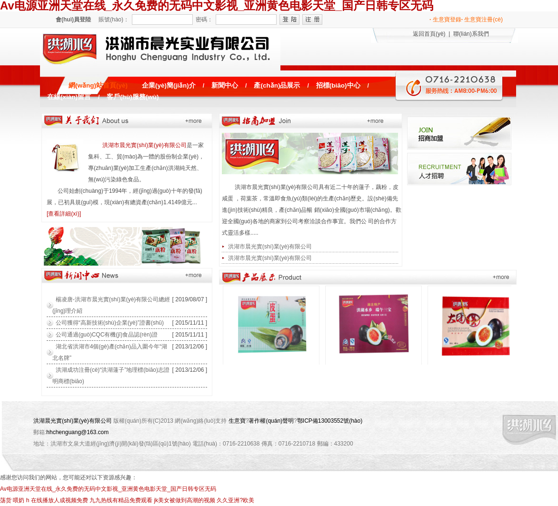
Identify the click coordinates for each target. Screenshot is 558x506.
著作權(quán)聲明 (271, 420)
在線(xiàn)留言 (69, 96)
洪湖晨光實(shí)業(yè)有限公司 (72, 420)
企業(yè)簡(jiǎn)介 (169, 85)
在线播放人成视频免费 (59, 500)
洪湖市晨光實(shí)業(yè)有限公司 (144, 145)
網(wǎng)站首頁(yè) (98, 85)
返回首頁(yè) (429, 33)
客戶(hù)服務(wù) (133, 96)
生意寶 (237, 420)
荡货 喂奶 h (14, 500)
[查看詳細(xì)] (64, 213)
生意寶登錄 (445, 19)
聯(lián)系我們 (471, 33)
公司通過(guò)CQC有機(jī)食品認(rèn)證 (107, 334)
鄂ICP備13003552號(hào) (329, 420)
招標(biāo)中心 (338, 85)
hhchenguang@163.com (77, 432)
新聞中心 (224, 85)
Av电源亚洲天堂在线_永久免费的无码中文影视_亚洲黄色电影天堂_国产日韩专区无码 (108, 489)
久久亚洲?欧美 (235, 500)
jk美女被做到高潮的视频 (184, 500)
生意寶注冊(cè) (482, 19)
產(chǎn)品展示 (277, 85)
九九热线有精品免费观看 (121, 500)
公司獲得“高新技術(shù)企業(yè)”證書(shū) (110, 322)
